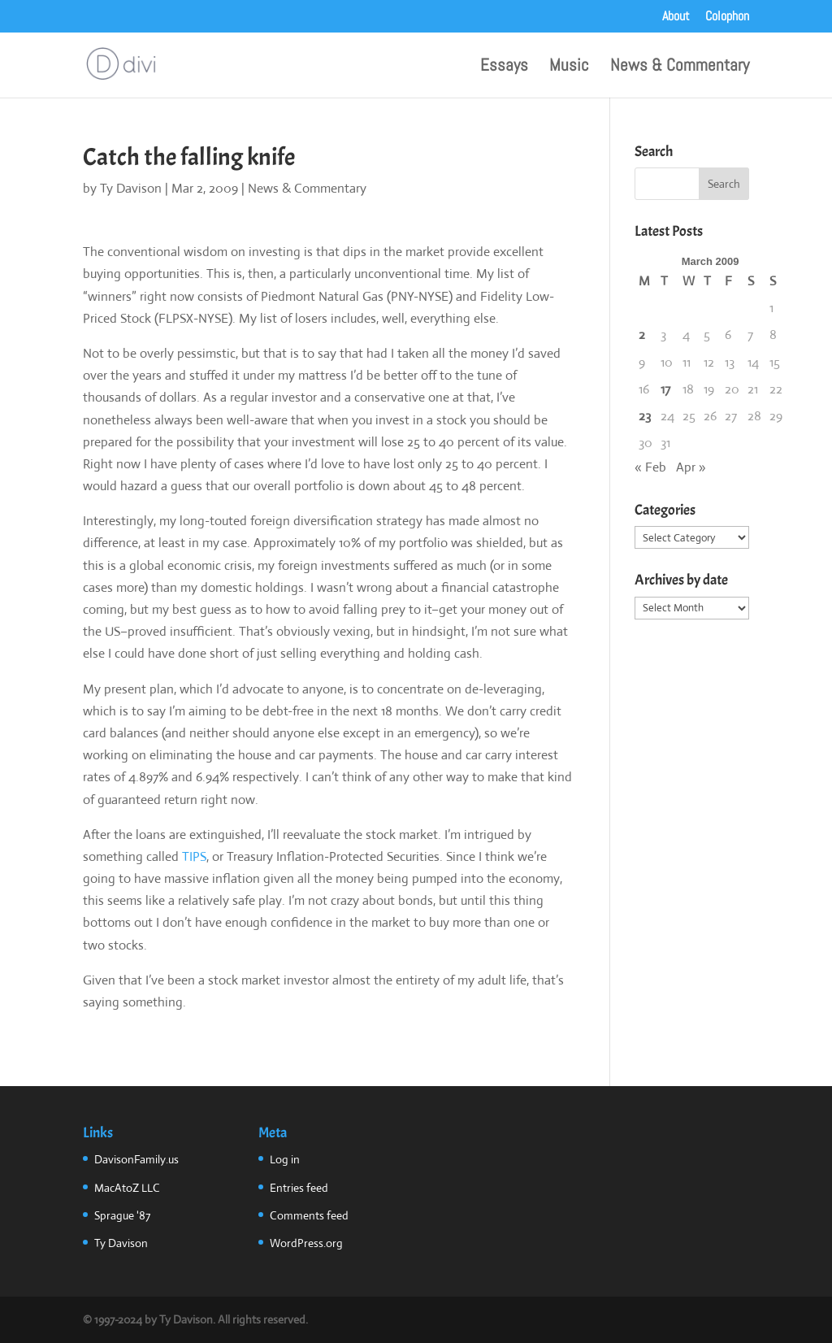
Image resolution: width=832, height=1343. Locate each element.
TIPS (194, 856)
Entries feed (299, 1187)
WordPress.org (306, 1243)
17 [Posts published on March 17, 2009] (665, 389)
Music (569, 67)
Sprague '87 (122, 1215)
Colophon (727, 17)
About (676, 17)
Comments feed (309, 1215)
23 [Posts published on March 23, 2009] (645, 415)
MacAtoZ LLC (127, 1187)
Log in (285, 1159)
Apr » (691, 467)
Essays (504, 67)
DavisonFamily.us (136, 1159)
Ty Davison (131, 188)
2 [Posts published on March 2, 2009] (642, 334)
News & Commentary (679, 67)
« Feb (650, 467)
